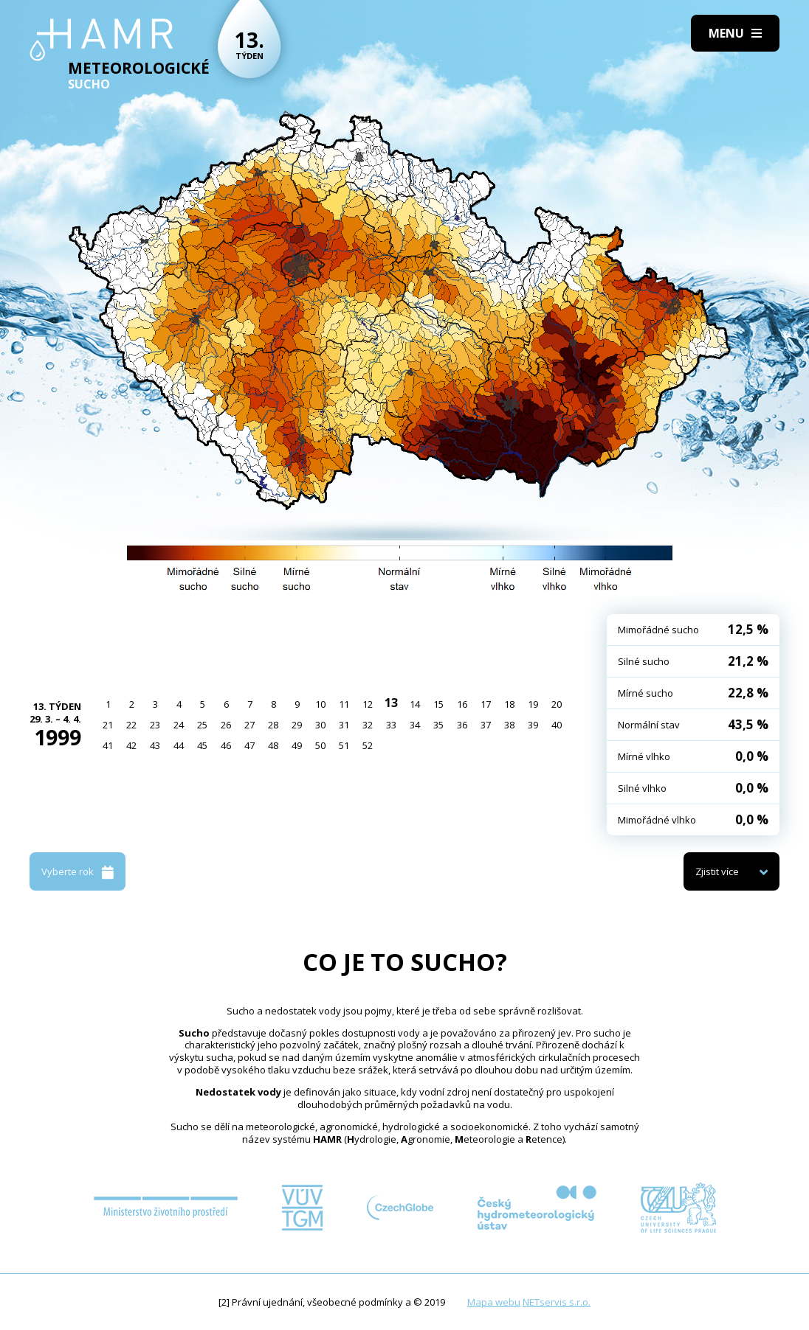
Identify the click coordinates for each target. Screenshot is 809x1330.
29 (297, 724)
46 (226, 745)
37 (486, 724)
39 (533, 724)
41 (108, 745)
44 (178, 745)
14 (415, 704)
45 (202, 745)
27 (249, 724)
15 (438, 704)
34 (415, 724)
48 (273, 745)
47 (249, 745)
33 (391, 724)
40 (556, 724)
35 (438, 724)
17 (486, 704)
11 (344, 704)
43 (155, 745)
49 (297, 745)
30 (320, 724)
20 (556, 704)
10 (320, 704)
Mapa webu (493, 1302)
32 (367, 724)
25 (202, 724)
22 (131, 724)
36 (462, 724)
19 (533, 704)
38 (509, 724)
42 (131, 745)
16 (462, 704)
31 (344, 724)
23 (155, 724)
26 (226, 724)
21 (108, 724)
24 (178, 724)
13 (391, 702)
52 (367, 745)
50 (320, 745)
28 (273, 724)
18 (509, 704)
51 (344, 745)
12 (367, 704)
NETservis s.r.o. (557, 1302)
